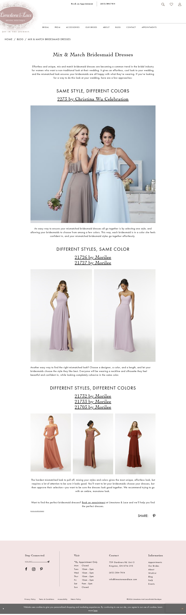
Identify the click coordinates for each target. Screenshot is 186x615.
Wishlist (152, 574)
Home (9, 39)
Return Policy (76, 600)
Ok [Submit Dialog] (181, 609)
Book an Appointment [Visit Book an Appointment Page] (42, 512)
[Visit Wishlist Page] (171, 4)
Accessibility (62, 600)
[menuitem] (82, 4)
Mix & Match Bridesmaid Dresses (49, 39)
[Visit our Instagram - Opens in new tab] (34, 572)
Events (151, 585)
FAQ (150, 581)
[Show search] (163, 4)
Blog (20, 39)
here (95, 611)
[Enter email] (37, 563)
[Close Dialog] (4, 610)
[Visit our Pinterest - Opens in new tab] (41, 572)
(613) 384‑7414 (117, 573)
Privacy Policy (30, 600)
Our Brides (153, 567)
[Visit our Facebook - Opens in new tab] (26, 572)
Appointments (155, 563)
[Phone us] (108, 4)
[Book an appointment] (82, 4)
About (151, 570)
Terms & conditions (46, 600)
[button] (180, 4)
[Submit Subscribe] (48, 563)
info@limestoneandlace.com (123, 580)
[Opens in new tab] (93, 99)
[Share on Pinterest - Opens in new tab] (154, 517)
